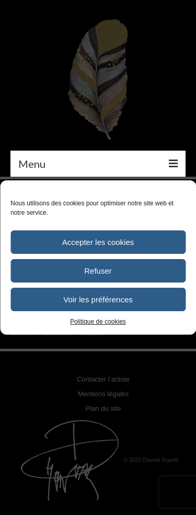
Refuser (98, 270)
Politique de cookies (98, 321)
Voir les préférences (98, 299)
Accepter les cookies (98, 242)
